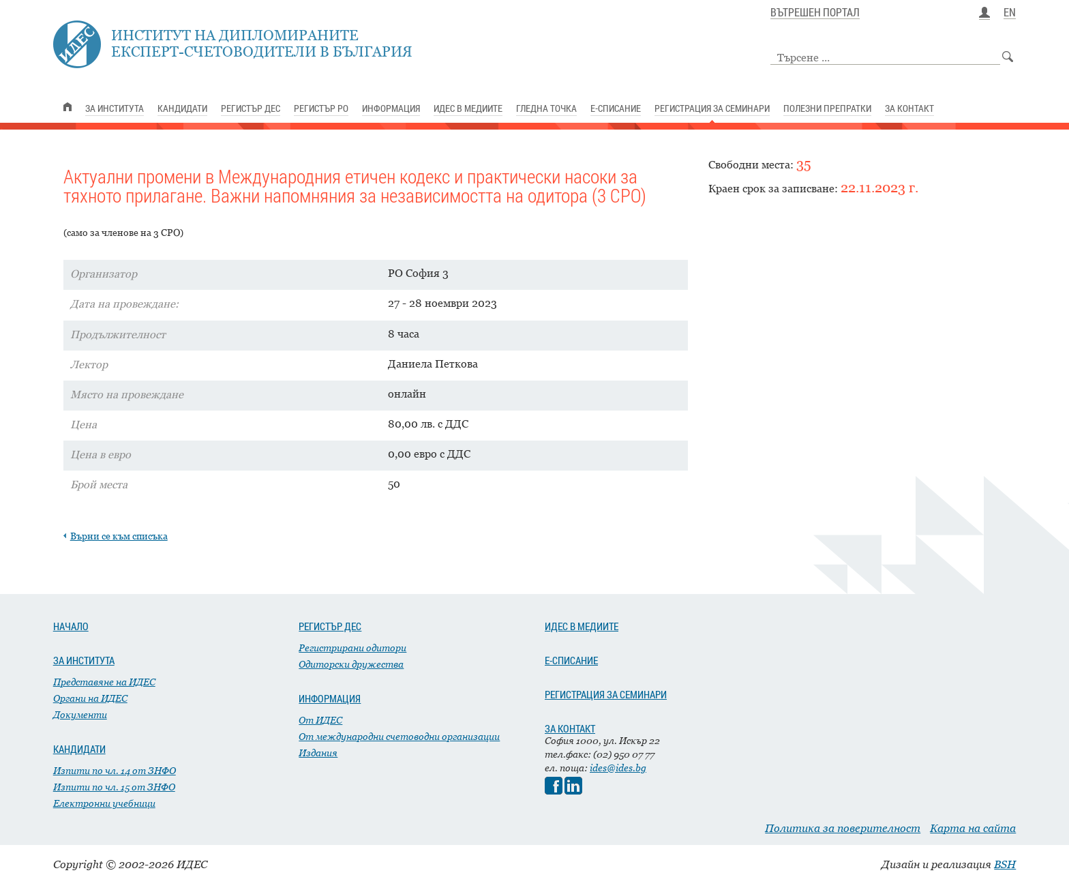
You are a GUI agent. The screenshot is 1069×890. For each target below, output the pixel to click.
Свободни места (749, 164)
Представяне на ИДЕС (104, 681)
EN (1010, 13)
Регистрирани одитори (352, 647)
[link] (67, 106)
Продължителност (118, 334)
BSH (1005, 864)
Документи (80, 714)
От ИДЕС (320, 720)
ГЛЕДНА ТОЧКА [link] (546, 108)
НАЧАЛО (71, 626)
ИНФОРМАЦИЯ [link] (391, 108)
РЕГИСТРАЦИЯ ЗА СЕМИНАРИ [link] (712, 108)
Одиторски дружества (351, 664)
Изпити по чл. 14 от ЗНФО (114, 770)
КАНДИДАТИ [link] (182, 108)
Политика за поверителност (842, 827)
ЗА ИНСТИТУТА (84, 660)
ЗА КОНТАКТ (570, 728)
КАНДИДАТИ (79, 749)
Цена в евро (100, 454)
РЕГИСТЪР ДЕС (330, 626)
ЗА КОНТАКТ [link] (909, 108)
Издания (318, 752)
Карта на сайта (973, 827)
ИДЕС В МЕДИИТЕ (581, 626)
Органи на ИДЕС (90, 698)
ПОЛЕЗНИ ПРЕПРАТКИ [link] (827, 108)
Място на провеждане (126, 394)
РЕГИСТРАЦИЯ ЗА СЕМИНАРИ (606, 694)
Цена (83, 424)
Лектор (89, 364)
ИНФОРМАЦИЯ (330, 698)
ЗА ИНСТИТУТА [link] (114, 108)
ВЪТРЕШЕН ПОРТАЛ (815, 13)
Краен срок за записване (771, 188)
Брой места (98, 484)
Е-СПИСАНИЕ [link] (615, 108)
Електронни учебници (104, 803)
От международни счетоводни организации (399, 736)
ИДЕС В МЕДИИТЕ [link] (468, 108)
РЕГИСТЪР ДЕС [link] (250, 108)
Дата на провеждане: (124, 303)
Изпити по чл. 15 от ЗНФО (114, 786)
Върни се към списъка (119, 536)
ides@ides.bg (618, 767)
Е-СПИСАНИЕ (571, 660)
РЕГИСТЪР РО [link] (321, 108)
